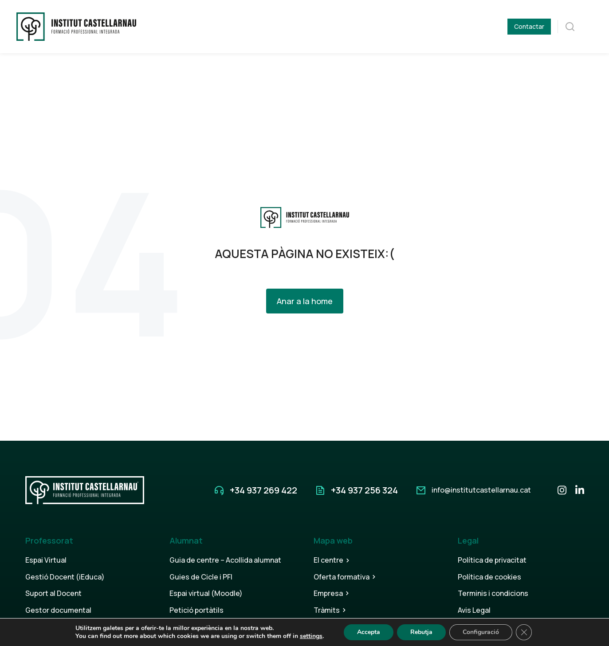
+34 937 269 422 (263, 490)
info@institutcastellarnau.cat (481, 490)
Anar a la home (305, 301)
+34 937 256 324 (364, 490)
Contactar (529, 26)
